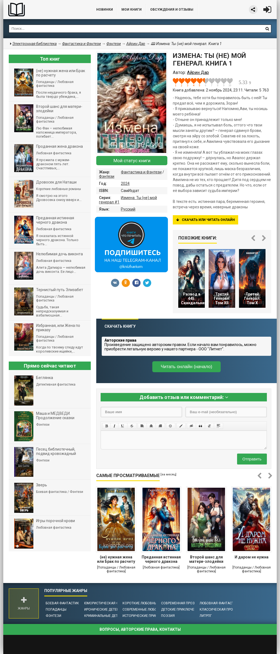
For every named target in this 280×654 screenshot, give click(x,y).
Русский (128, 209)
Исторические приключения (147, 616)
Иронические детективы (106, 609)
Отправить (252, 459)
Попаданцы (56, 609)
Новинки (104, 9)
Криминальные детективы (107, 616)
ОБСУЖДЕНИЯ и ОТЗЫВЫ (171, 9)
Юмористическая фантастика (111, 603)
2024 (125, 183)
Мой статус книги (131, 160)
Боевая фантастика (63, 603)
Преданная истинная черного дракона (161, 559)
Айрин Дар (135, 44)
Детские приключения (181, 609)
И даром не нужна (252, 557)
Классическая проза (218, 609)
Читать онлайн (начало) (186, 366)
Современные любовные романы (151, 609)
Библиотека (44, 9)
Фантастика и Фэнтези (141, 172)
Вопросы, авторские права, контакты (140, 629)
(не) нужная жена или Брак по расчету (116, 559)
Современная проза (179, 603)
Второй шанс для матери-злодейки (206, 559)
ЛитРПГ (206, 616)
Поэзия (168, 616)
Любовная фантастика (220, 603)
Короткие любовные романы (148, 603)
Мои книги (131, 9)
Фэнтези (106, 176)
